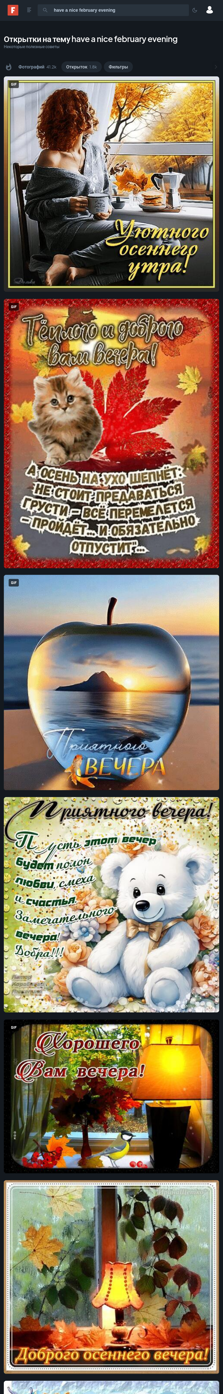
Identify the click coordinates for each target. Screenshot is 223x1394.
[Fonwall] (13, 14)
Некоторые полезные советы (32, 46)
